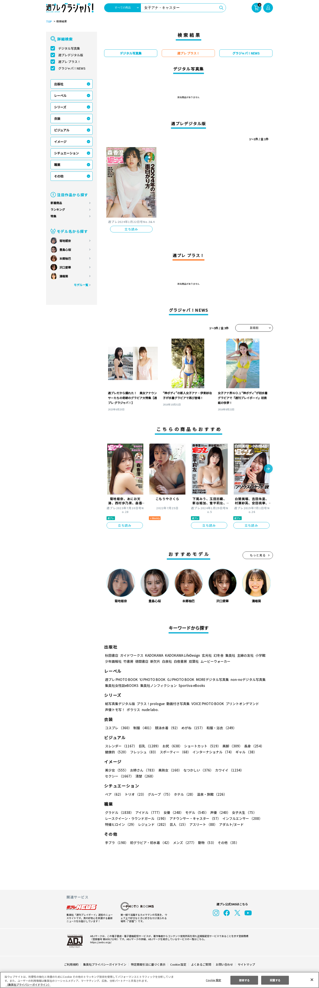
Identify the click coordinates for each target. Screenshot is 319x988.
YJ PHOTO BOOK (151, 679)
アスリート (202, 824)
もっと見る (258, 555)
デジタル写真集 (69, 48)
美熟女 (169, 770)
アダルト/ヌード (230, 824)
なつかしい (197, 770)
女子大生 (242, 812)
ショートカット (201, 746)
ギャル (245, 752)
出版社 (58, 84)
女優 (172, 812)
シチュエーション (66, 153)
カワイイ (228, 770)
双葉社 (194, 661)
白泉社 (167, 661)
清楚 (114, 776)
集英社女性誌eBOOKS (121, 685)
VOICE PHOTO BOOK (206, 703)
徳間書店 (141, 661)
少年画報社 (113, 661)
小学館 (260, 655)
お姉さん (143, 770)
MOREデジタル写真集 (210, 679)
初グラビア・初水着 (150, 842)
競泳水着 (166, 727)
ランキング (58, 209)
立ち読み (131, 229)
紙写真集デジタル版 (120, 703)
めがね (192, 727)
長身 (251, 746)
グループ (159, 794)
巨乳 (149, 746)
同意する (275, 980)
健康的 (116, 752)
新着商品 (56, 203)
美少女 (116, 770)
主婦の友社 (245, 655)
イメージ (60, 141)
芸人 (178, 824)
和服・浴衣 (220, 727)
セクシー (257, 770)
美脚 (230, 746)
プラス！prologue (150, 703)
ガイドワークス (131, 655)
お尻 (171, 746)
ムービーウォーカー (215, 661)
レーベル (60, 95)
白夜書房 (180, 661)
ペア (114, 794)
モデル (195, 812)
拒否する (244, 980)
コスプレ (118, 727)
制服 (142, 727)
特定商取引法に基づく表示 (148, 964)
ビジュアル (61, 130)
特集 (53, 216)
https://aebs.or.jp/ (100, 942)
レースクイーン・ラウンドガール (136, 818)
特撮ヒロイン (120, 824)
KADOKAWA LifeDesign (182, 655)
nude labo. (150, 709)
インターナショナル (212, 752)
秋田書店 (111, 655)
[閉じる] (312, 979)
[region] (159, 980)
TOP (48, 21)
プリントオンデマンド (240, 703)
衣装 (57, 118)
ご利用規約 (71, 964)
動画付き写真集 (177, 703)
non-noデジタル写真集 (245, 679)
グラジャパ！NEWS (71, 68)
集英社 (230, 655)
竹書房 (128, 661)
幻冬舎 (218, 655)
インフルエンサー (241, 818)
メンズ (183, 842)
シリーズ (60, 107)
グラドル (119, 812)
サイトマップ (246, 964)
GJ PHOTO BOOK (179, 679)
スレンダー (120, 746)
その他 (58, 176)
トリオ (135, 794)
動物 (206, 842)
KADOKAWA (154, 655)
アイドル (148, 812)
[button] (268, 469)
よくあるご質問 (201, 964)
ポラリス (133, 709)
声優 (218, 812)
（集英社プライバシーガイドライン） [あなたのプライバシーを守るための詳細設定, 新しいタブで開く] (28, 984)
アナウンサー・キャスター (194, 818)
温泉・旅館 (211, 794)
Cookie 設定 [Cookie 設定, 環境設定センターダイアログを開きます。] (213, 980)
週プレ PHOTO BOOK (121, 679)
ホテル (183, 794)
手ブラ (116, 842)
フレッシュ (143, 752)
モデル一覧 (81, 285)
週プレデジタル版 (70, 55)
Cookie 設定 (178, 964)
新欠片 (155, 661)
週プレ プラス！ (69, 61)
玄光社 (206, 655)
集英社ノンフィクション (158, 685)
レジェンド (152, 824)
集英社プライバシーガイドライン (104, 964)
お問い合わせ (224, 964)
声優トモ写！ (115, 709)
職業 (57, 164)
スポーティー (174, 752)
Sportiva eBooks (190, 685)
